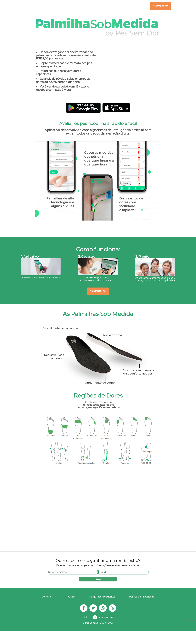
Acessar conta (160, 6)
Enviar (98, 579)
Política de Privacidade (141, 596)
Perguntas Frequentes (102, 596)
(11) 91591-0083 (104, 617)
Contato (46, 596)
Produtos (70, 596)
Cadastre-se (98, 291)
